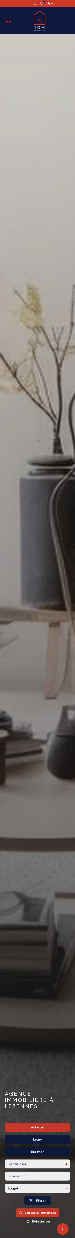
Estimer (37, 1166)
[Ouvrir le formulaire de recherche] (37, 1214)
